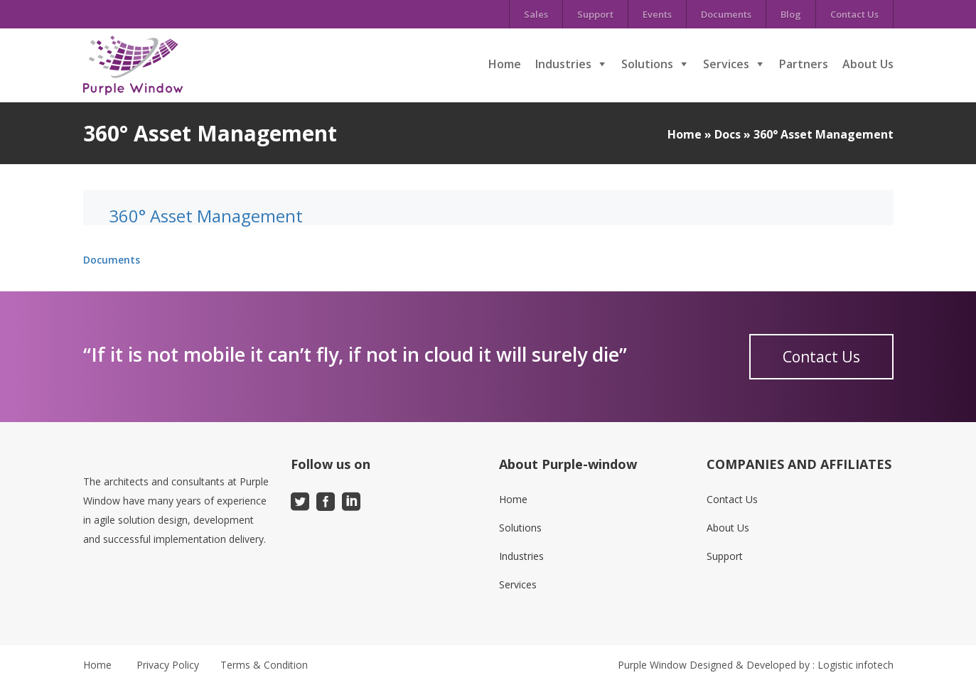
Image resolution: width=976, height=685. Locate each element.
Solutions (647, 64)
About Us (868, 64)
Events (657, 14)
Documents (726, 14)
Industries (563, 64)
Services (726, 64)
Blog (791, 14)
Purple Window (652, 664)
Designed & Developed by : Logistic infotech (792, 664)
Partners (803, 64)
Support (595, 14)
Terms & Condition (264, 664)
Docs (727, 134)
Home (504, 64)
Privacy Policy (167, 664)
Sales (536, 14)
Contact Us (854, 14)
